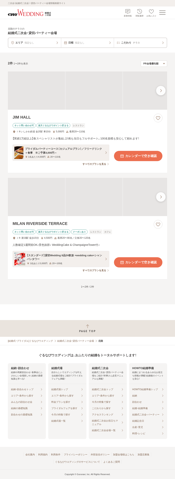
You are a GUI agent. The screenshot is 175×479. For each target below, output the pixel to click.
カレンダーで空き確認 (138, 156)
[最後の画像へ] (161, 90)
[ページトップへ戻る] (87, 328)
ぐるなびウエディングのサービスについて (77, 461)
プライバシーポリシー (75, 454)
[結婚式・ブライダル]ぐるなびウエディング (30, 341)
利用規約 (43, 454)
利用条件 (55, 454)
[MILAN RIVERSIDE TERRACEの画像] (87, 197)
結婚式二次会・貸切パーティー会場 (75, 341)
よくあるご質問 (111, 461)
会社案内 (30, 454)
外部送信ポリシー (100, 454)
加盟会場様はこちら (123, 454)
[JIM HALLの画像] (87, 90)
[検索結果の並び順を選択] (154, 63)
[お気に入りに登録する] (158, 118)
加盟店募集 (143, 454)
